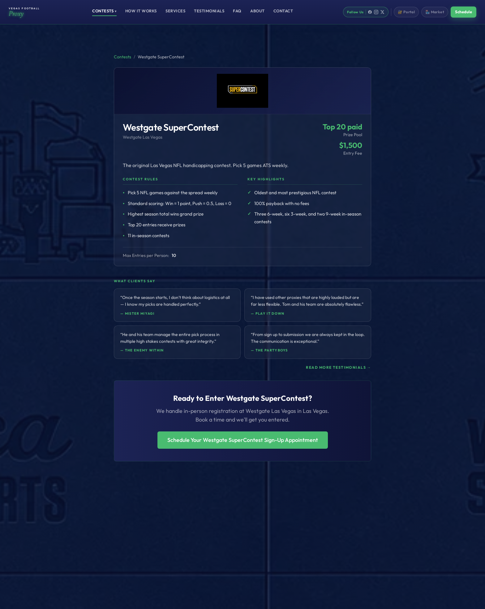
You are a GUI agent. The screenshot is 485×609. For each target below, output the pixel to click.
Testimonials (209, 10)
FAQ (237, 10)
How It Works (141, 10)
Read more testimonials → (338, 367)
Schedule (463, 11)
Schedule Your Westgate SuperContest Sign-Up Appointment (242, 439)
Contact (283, 10)
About (257, 10)
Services (175, 10)
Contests (104, 10)
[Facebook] (370, 12)
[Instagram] (376, 12)
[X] (382, 12)
